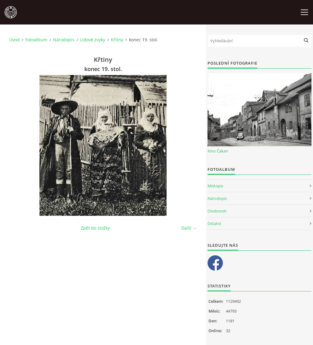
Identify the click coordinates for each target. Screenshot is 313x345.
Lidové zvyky (92, 40)
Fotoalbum (36, 40)
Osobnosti (217, 211)
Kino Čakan (218, 151)
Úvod (14, 40)
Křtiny (117, 40)
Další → (189, 228)
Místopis (215, 186)
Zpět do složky (95, 228)
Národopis (63, 40)
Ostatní (214, 223)
